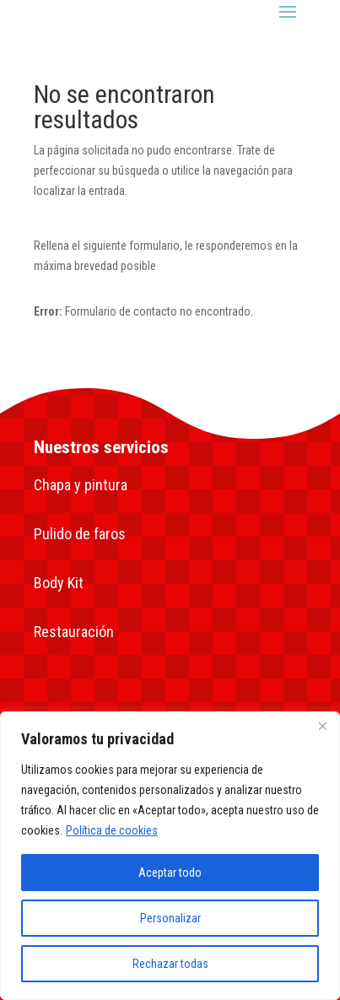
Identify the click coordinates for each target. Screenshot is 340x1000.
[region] (170, 855)
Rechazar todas (170, 963)
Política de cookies (112, 830)
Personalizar (170, 918)
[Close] (322, 726)
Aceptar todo (170, 872)
